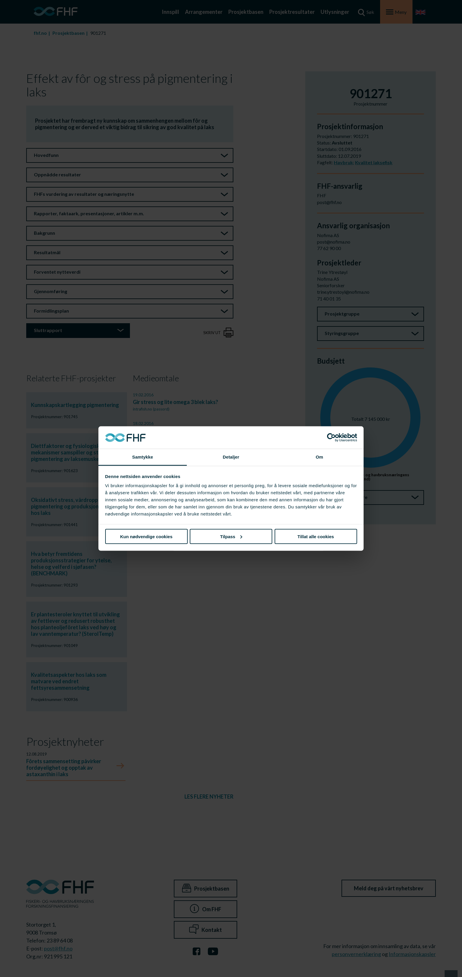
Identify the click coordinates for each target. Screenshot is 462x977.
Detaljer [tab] (231, 456)
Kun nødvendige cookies (146, 536)
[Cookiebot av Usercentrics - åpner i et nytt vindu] (331, 437)
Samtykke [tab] (142, 456)
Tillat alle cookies (316, 536)
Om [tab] (319, 456)
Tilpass (231, 536)
